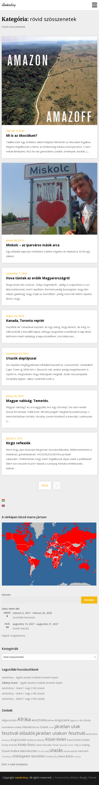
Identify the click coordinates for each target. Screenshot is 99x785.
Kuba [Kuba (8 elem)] (30, 739)
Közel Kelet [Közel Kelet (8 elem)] (74, 739)
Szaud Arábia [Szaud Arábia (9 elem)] (10, 751)
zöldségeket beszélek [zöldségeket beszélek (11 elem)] (28, 756)
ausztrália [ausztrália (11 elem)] (39, 720)
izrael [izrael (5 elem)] (51, 727)
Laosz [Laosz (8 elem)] (38, 744)
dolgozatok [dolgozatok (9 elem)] (62, 720)
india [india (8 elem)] (18, 727)
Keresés (6, 594)
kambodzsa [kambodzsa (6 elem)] (91, 734)
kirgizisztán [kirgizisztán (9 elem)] (18, 740)
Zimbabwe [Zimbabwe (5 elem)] (6, 756)
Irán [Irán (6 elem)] (37, 727)
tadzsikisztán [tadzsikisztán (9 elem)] (28, 751)
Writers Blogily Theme (83, 777)
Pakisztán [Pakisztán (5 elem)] (63, 745)
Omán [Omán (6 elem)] (56, 745)
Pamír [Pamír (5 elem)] (71, 745)
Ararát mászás (21, 628)
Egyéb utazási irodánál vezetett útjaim (37, 677)
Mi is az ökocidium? (21, 135)
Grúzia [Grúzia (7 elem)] (87, 720)
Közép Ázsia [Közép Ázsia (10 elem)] (26, 745)
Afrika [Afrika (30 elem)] (24, 719)
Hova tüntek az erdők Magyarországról (38, 278)
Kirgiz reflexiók (18, 443)
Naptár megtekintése (13, 635)
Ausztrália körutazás (24, 617)
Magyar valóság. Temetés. (27, 401)
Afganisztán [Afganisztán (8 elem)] (9, 720)
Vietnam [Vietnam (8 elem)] (83, 751)
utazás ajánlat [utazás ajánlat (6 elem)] (70, 751)
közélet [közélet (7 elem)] (85, 739)
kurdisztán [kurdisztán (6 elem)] (39, 740)
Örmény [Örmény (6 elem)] (49, 756)
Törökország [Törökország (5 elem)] (43, 751)
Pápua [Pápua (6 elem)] (77, 745)
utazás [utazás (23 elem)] (56, 750)
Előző (45, 485)
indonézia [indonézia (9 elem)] (28, 727)
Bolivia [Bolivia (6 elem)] (50, 720)
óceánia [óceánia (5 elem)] (77, 756)
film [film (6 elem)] (81, 720)
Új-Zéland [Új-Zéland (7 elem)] (59, 756)
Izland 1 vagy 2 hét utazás (30, 688)
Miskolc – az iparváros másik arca (32, 245)
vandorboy (8, 677)
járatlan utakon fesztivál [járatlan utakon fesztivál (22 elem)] (60, 733)
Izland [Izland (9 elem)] (44, 727)
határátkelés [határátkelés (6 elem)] (8, 727)
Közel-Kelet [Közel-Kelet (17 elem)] (55, 739)
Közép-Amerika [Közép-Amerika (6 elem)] (9, 745)
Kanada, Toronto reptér (25, 320)
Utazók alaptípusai (21, 358)
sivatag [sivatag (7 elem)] (86, 744)
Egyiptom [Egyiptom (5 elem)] (74, 720)
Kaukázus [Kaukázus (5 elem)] (6, 740)
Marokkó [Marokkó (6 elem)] (47, 745)
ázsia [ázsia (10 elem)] (69, 756)
